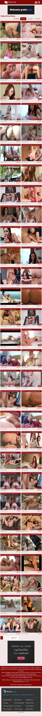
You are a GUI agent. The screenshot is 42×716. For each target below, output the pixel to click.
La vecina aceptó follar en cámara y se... (31, 145)
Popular (23, 19)
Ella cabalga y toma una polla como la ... (10, 575)
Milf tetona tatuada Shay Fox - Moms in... (10, 268)
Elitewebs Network (7, 700)
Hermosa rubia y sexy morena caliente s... (10, 288)
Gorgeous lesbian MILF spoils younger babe (10, 83)
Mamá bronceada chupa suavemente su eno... (10, 227)
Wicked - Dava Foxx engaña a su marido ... (31, 575)
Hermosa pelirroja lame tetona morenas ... (10, 145)
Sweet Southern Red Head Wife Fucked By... (10, 63)
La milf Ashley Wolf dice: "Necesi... (9, 370)
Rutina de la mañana (27, 329)
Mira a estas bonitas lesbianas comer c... (10, 329)
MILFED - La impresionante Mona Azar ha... (31, 391)
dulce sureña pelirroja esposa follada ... (31, 370)
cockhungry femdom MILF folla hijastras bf (10, 555)
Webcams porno (30, 703)
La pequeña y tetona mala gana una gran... (30, 596)
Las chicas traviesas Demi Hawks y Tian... (30, 432)
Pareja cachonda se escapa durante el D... (10, 432)
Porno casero (17, 706)
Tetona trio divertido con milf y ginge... (10, 206)
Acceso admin (21, 712)
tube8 (39, 182)
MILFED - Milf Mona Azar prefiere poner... (31, 288)
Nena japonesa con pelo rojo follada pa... (10, 22)
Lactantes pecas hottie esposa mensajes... (8, 309)
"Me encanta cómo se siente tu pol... (9, 493)
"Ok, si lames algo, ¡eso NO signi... (9, 473)
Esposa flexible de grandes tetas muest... (9, 453)
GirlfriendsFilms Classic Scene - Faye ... (31, 124)
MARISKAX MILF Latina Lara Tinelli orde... (10, 186)
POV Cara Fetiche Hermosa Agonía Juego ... (30, 350)
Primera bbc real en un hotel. (29, 555)
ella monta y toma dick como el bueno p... (10, 534)
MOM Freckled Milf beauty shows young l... (31, 42)
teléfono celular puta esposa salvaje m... (31, 514)
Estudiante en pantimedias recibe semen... (30, 227)
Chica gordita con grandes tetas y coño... (9, 412)
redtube (18, 305)
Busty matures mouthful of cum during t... (31, 83)
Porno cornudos (18, 709)
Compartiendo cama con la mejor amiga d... (31, 453)
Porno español (29, 706)
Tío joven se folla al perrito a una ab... (31, 411)
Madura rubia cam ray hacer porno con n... (31, 165)
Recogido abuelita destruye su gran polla (9, 350)
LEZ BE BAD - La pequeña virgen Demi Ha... (31, 22)
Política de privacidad (27, 695)
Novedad (30, 19)
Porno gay (5, 703)
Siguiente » (14, 638)
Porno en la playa (7, 709)
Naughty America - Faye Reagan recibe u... (31, 186)
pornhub (39, 39)
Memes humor (18, 700)
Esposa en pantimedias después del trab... (9, 124)
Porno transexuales (19, 703)
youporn (18, 39)
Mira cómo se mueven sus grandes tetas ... (10, 596)
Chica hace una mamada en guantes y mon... (31, 247)
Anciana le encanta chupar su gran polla (30, 206)
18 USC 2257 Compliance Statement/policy (21, 685)
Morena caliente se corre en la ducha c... (10, 514)
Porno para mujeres (8, 706)
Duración (37, 19)
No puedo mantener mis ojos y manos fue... (10, 104)
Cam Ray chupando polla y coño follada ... (10, 247)
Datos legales (6, 695)
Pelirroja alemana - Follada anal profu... (31, 534)
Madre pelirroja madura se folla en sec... (10, 42)
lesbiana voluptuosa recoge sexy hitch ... (10, 165)
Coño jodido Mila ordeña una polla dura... (30, 268)
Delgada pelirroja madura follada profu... (30, 494)
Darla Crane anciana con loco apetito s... (10, 391)
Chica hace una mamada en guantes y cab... (31, 104)
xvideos (18, 59)
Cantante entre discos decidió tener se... (31, 63)
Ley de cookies (15, 695)
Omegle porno (29, 700)
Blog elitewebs (29, 709)
